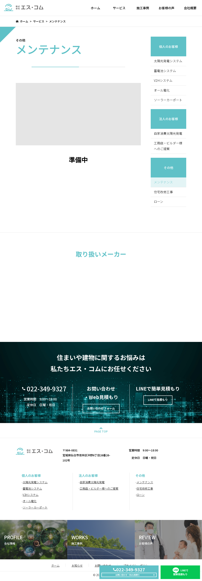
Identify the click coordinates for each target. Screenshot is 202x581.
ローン (158, 202)
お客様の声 (166, 8)
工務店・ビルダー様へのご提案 (168, 146)
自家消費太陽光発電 (168, 133)
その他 (168, 168)
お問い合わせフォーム (101, 409)
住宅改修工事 (163, 192)
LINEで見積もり (158, 401)
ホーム (95, 8)
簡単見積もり (180, 568)
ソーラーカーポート (168, 100)
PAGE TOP (101, 433)
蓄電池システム (165, 71)
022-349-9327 (46, 389)
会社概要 (190, 8)
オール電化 (162, 90)
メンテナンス (145, 484)
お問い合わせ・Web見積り (127, 573)
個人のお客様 (168, 46)
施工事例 (143, 8)
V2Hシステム (163, 80)
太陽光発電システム (168, 61)
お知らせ (77, 567)
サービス (119, 8)
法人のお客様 (168, 119)
